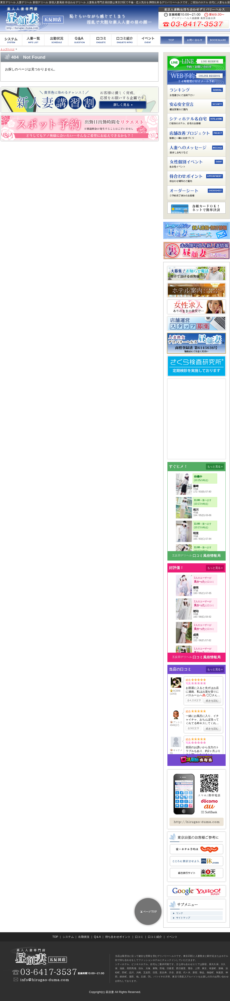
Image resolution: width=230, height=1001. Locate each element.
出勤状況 (83, 936)
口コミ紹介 (155, 936)
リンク (179, 913)
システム (68, 936)
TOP (55, 936)
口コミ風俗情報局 (207, 556)
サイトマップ (183, 917)
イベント (172, 936)
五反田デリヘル (182, 555)
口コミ (139, 936)
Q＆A (97, 936)
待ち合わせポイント (117, 936)
